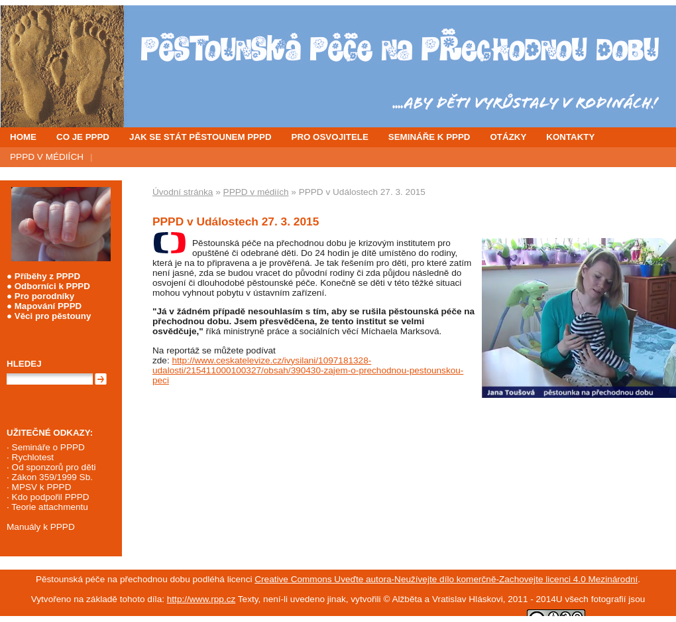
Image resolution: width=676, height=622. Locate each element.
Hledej (24, 364)
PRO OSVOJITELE (330, 137)
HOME (23, 137)
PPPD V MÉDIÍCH (47, 157)
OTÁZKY (508, 137)
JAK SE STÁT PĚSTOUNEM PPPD (200, 137)
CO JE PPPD (82, 137)
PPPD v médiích (256, 192)
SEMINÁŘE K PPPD (429, 137)
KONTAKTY (570, 137)
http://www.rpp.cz (201, 599)
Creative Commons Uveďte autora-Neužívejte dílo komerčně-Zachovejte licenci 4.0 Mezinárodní (446, 579)
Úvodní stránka (182, 192)
